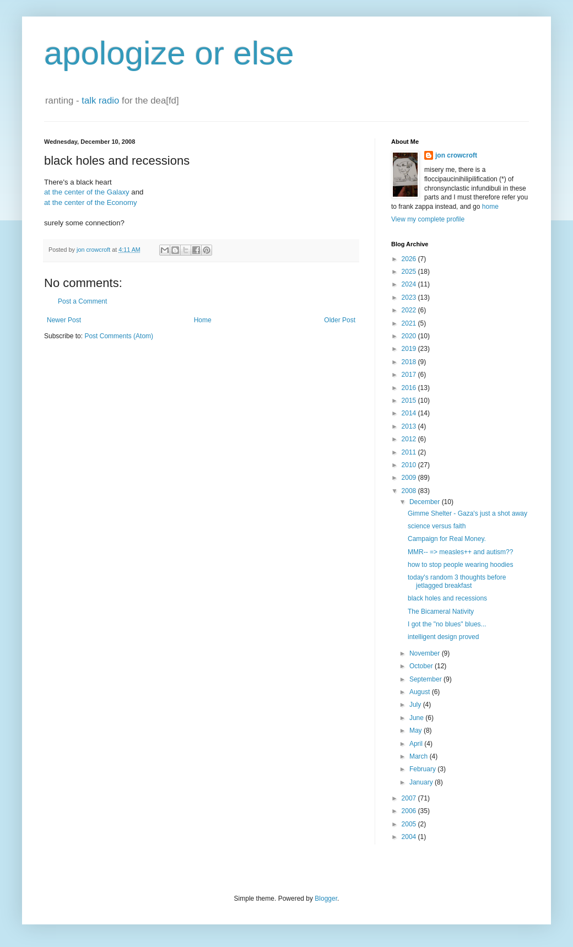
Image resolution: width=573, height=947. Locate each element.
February (423, 769)
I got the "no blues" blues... (447, 624)
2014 (410, 413)
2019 (410, 349)
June (417, 718)
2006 (410, 811)
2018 (410, 362)
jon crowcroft (456, 155)
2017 (410, 374)
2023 (410, 297)
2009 (410, 477)
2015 (410, 400)
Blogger (326, 898)
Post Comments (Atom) (118, 336)
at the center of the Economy (90, 202)
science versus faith (437, 526)
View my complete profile (427, 219)
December (425, 502)
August (420, 692)
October (422, 666)
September (426, 679)
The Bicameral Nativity (441, 611)
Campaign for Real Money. (447, 539)
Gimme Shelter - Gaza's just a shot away (467, 513)
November (425, 653)
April (416, 744)
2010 (410, 465)
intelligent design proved (443, 637)
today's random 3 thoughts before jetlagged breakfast (457, 581)
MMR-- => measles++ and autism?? (460, 552)
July (416, 704)
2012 (410, 439)
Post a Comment (82, 301)
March (419, 756)
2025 (410, 271)
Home (203, 320)
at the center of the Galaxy (86, 192)
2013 (410, 426)
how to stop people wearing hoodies (460, 565)
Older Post (339, 320)
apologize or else (169, 53)
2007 (410, 798)
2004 (410, 837)
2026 (410, 259)
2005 (410, 824)
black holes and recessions (447, 598)
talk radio (100, 100)
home (490, 206)
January (422, 782)
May (416, 730)
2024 (410, 284)
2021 (410, 323)
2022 (410, 310)
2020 (410, 336)
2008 (410, 491)
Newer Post (64, 320)
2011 (410, 452)
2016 (410, 388)
